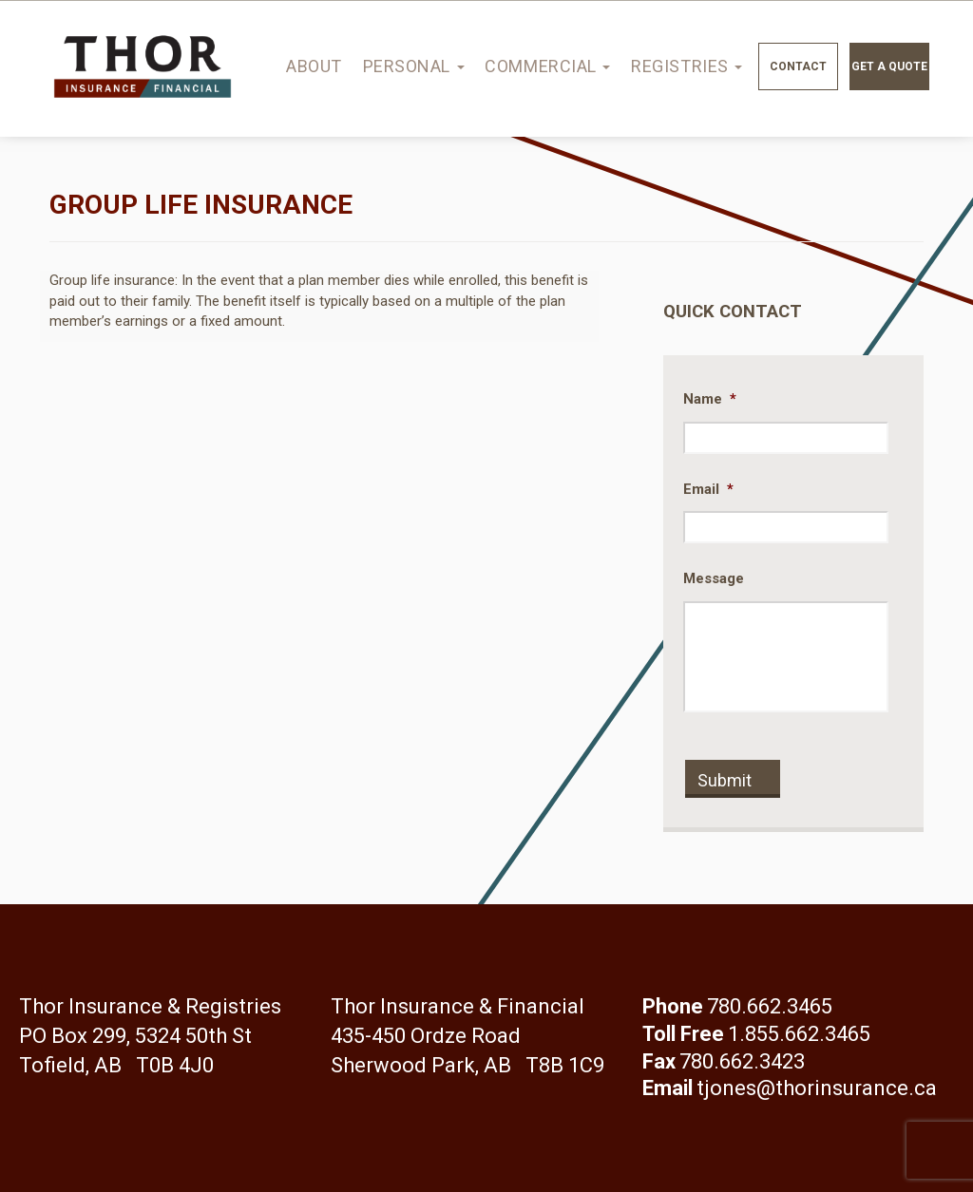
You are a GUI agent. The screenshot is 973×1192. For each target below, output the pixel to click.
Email (708, 489)
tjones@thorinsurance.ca (816, 1088)
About (314, 66)
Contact (798, 66)
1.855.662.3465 (799, 1034)
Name (709, 398)
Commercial (547, 66)
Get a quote (889, 66)
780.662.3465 (769, 1006)
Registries (686, 66)
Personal (414, 66)
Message (713, 578)
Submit (724, 780)
